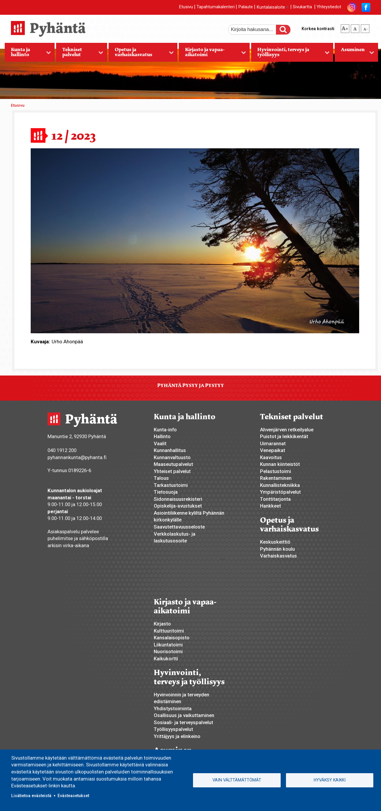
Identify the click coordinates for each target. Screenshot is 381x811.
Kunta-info (165, 430)
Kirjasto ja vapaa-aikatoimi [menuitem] (212, 54)
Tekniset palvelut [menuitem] (79, 54)
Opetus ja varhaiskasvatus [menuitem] (141, 54)
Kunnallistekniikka (280, 485)
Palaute (245, 7)
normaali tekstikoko (355, 27)
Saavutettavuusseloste (179, 527)
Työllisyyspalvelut (173, 729)
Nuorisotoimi (168, 651)
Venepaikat (272, 450)
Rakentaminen (276, 478)
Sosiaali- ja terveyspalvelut (183, 722)
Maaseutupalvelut (173, 464)
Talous (161, 478)
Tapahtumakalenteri (216, 7)
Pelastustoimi (275, 471)
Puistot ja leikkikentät (284, 436)
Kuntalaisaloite (272, 7)
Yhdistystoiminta (173, 708)
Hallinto (162, 436)
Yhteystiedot (329, 7)
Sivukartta (302, 7)
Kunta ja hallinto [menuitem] (28, 54)
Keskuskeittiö (275, 542)
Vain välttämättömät (236, 780)
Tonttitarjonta (275, 499)
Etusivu (186, 7)
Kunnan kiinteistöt (280, 464)
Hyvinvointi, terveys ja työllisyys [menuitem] (290, 54)
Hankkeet (270, 506)
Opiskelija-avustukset (178, 506)
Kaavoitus (271, 457)
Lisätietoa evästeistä (31, 795)
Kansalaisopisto (171, 638)
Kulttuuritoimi (169, 631)
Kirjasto (162, 624)
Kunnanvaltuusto (172, 457)
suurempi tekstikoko (345, 27)
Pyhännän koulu (277, 549)
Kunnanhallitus (170, 450)
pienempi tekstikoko (365, 27)
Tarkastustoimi (171, 485)
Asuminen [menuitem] (354, 54)
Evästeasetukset (73, 795)
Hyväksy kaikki (330, 780)
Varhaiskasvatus (278, 556)
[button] (195, 240)
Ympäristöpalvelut (280, 492)
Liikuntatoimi (168, 645)
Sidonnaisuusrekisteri (178, 499)
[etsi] (256, 30)
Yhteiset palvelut (172, 471)
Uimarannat (273, 443)
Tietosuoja (166, 492)
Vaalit (160, 443)
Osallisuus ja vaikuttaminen (184, 715)
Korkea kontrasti (318, 28)
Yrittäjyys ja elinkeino (177, 736)
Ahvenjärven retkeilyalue (286, 430)
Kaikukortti (166, 659)
